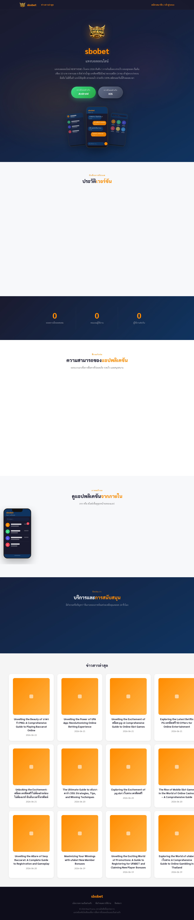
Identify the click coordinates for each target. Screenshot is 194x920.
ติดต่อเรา (118, 903)
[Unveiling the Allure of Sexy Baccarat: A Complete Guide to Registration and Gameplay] (31, 833)
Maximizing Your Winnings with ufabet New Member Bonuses (79, 859)
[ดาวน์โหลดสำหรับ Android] (83, 92)
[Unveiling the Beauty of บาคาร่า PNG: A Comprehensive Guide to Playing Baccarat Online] (31, 696)
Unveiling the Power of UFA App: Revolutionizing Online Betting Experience (79, 722)
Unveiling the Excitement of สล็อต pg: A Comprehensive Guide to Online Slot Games (128, 722)
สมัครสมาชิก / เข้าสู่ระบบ (162, 4)
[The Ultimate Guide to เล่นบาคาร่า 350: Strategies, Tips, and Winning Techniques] (79, 766)
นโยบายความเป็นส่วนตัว (82, 903)
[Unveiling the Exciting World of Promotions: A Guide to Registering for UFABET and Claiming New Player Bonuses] (128, 833)
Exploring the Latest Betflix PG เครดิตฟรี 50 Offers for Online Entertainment (176, 722)
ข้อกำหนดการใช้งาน (103, 903)
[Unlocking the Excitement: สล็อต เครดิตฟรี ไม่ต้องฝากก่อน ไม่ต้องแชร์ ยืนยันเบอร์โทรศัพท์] (31, 766)
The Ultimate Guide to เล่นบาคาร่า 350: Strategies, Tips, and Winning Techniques (80, 793)
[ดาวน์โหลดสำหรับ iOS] (110, 92)
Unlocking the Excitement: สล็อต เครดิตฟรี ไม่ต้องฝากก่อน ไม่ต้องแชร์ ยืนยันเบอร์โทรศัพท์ (31, 793)
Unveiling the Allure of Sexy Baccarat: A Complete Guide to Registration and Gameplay (31, 859)
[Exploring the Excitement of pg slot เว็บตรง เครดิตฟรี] (128, 766)
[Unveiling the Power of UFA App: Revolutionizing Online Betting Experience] (79, 696)
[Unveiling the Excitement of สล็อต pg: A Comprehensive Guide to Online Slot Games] (128, 696)
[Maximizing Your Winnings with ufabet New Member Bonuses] (79, 833)
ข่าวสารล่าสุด (47, 4)
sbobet (31, 5)
